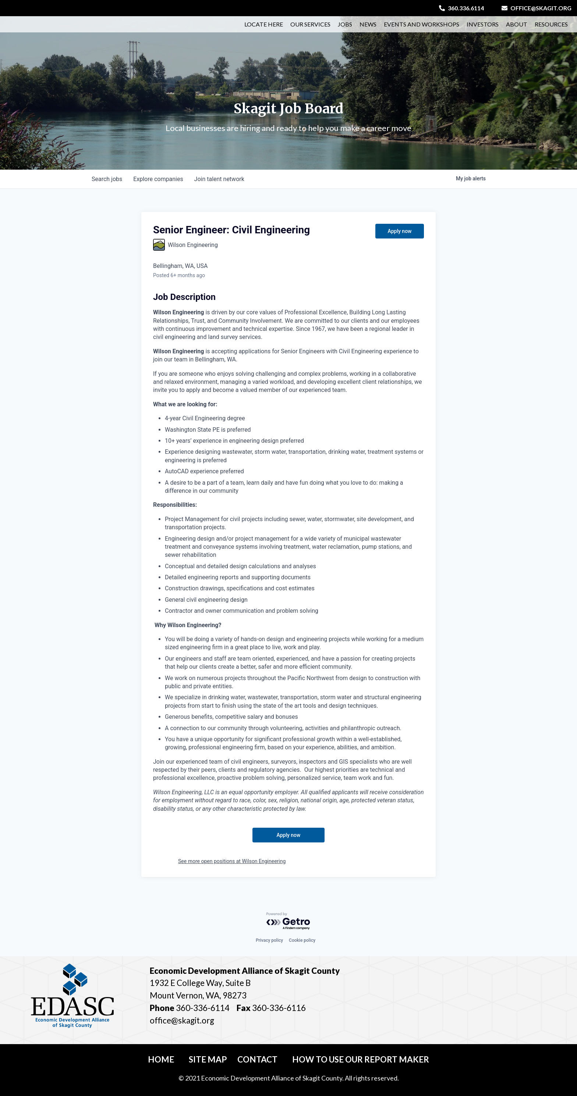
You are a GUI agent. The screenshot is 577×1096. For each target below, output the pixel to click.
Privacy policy (269, 940)
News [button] (368, 28)
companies (159, 179)
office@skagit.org (536, 7)
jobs (107, 179)
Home (161, 1059)
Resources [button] (551, 28)
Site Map (208, 1059)
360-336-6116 (278, 1008)
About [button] (516, 28)
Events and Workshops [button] (421, 28)
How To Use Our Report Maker (360, 1059)
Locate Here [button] (263, 28)
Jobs (345, 28)
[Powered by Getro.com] (288, 921)
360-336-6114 (202, 1008)
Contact (257, 1059)
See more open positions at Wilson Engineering (232, 861)
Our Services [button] (310, 28)
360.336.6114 (461, 7)
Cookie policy (302, 940)
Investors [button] (483, 28)
